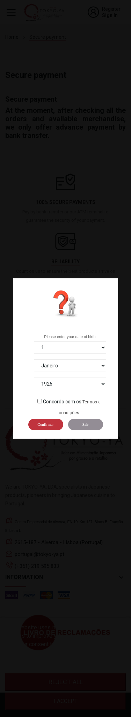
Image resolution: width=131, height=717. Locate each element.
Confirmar (45, 424)
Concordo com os (62, 401)
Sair (85, 424)
